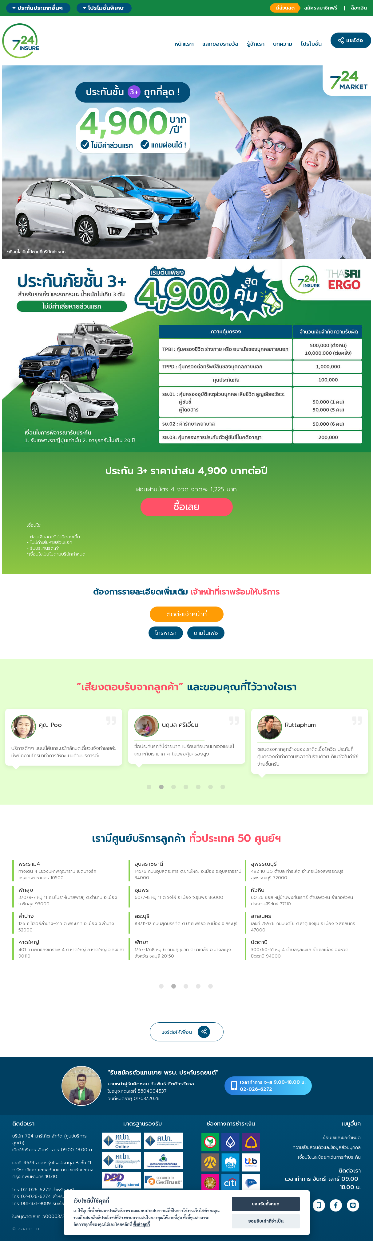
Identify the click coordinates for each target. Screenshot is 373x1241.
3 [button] (174, 785)
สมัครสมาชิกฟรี (303, 8)
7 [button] (223, 785)
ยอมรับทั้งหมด (266, 1204)
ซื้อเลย (186, 506)
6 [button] (211, 785)
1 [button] (150, 785)
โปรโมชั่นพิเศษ (103, 8)
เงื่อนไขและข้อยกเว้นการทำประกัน (329, 1157)
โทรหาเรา (166, 633)
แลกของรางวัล (220, 44)
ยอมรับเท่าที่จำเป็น (266, 1221)
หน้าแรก (184, 44)
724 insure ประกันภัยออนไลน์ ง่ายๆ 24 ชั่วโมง (20, 40)
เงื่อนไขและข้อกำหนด (341, 1137)
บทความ (282, 44)
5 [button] (199, 785)
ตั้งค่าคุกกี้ (141, 1224)
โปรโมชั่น (311, 44)
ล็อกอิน (359, 8)
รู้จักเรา (255, 44)
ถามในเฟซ (206, 633)
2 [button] (162, 785)
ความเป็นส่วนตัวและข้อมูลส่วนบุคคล (327, 1147)
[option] (63, 739)
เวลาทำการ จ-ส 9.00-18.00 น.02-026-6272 (273, 1086)
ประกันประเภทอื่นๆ (37, 8)
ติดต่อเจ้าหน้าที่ (186, 614)
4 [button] (187, 785)
